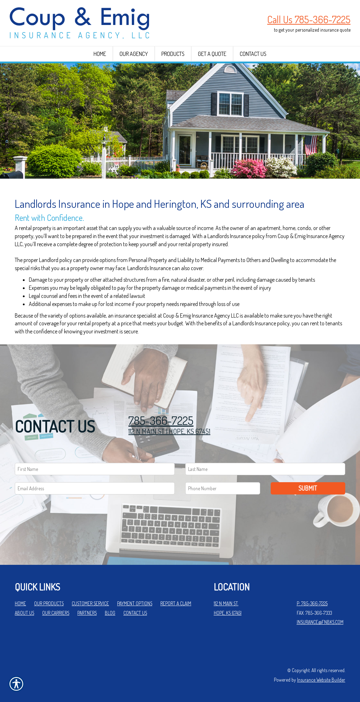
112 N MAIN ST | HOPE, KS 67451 (169, 431)
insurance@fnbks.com (320, 622)
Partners (87, 613)
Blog (110, 613)
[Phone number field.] (222, 488)
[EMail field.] (95, 488)
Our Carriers (55, 613)
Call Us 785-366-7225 (309, 19)
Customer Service (90, 603)
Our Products (49, 603)
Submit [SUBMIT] (307, 488)
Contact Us (135, 613)
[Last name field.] (265, 469)
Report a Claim (175, 603)
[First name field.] (95, 469)
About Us (24, 613)
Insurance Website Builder (321, 680)
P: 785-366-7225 (312, 603)
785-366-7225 (160, 420)
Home (20, 603)
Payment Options (134, 603)
